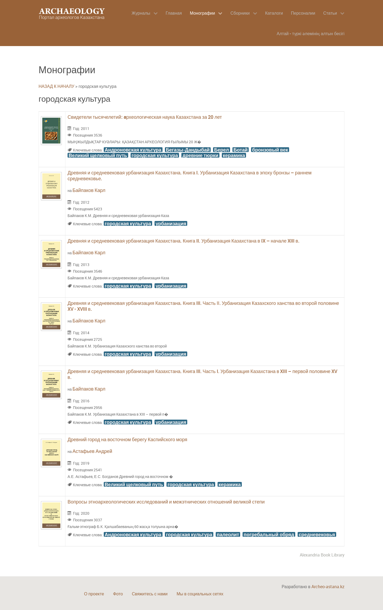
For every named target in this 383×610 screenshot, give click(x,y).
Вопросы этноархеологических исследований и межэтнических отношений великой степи (166, 501)
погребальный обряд (269, 534)
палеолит (228, 534)
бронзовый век (270, 149)
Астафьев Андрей (92, 451)
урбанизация (171, 223)
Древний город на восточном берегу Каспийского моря (127, 439)
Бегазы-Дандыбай (188, 149)
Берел (221, 149)
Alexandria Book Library (322, 555)
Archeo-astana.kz (327, 586)
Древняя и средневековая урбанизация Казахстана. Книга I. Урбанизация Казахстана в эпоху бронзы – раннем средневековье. (189, 175)
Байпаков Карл (89, 190)
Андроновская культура (133, 149)
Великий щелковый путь (98, 155)
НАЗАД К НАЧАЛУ (56, 86)
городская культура (155, 155)
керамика (234, 155)
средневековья (317, 534)
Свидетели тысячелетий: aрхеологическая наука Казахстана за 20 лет (145, 117)
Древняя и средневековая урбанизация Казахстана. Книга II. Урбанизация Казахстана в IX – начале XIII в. (183, 241)
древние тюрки (200, 155)
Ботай (241, 149)
